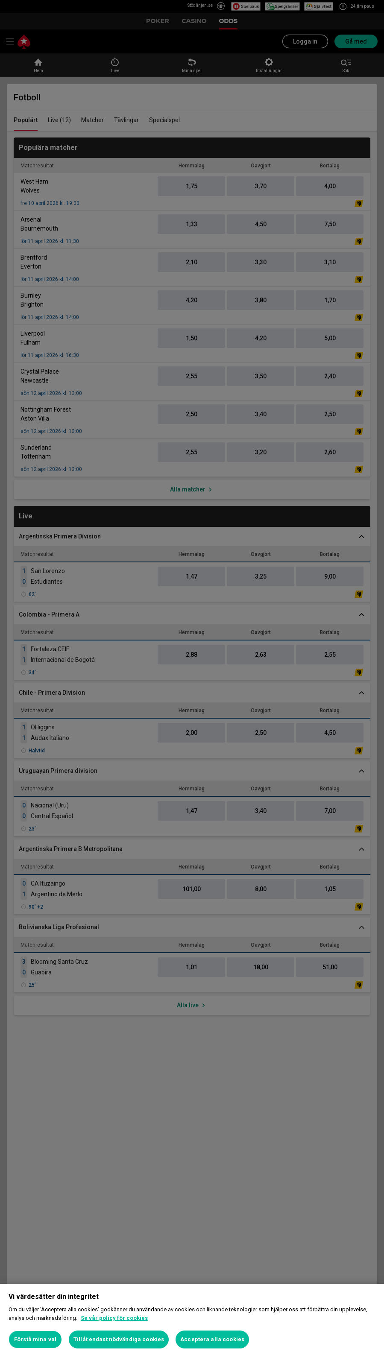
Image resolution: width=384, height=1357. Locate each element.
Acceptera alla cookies (212, 1339)
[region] (192, 1320)
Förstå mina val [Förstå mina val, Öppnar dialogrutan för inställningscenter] (35, 1339)
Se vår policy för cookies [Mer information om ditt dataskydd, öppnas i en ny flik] (114, 1318)
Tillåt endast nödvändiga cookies (118, 1339)
